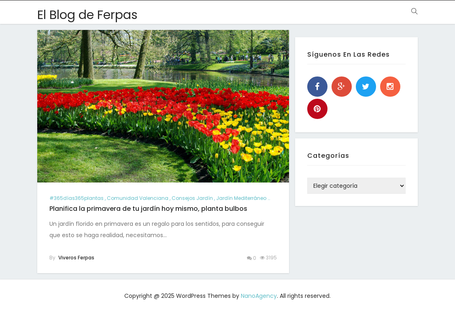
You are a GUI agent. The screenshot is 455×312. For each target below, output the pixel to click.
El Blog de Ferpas (87, 14)
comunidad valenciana (137, 198)
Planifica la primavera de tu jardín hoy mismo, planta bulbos (148, 208)
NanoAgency (259, 296)
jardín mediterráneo (241, 198)
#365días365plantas (76, 198)
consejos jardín (192, 198)
